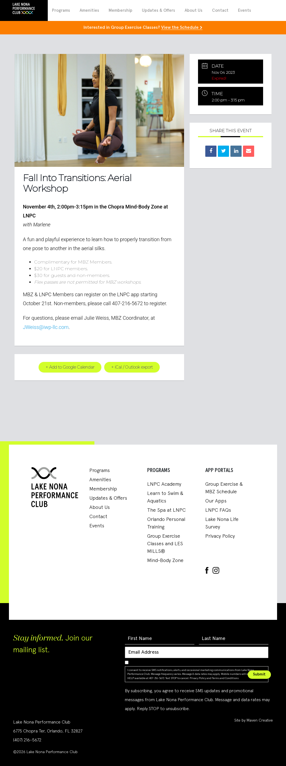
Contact (220, 10)
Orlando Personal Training (166, 523)
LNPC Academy (164, 484)
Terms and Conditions (225, 678)
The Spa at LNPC (166, 510)
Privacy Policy (220, 536)
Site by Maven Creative (253, 720)
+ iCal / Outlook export (132, 367)
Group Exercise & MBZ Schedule (224, 488)
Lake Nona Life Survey (222, 523)
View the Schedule (180, 27)
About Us (193, 10)
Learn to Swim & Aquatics (165, 497)
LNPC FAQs (218, 510)
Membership (120, 10)
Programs (61, 10)
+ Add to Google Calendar (69, 367)
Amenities (89, 10)
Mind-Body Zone (165, 560)
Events (244, 10)
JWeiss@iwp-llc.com (46, 327)
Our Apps (216, 501)
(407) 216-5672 (27, 740)
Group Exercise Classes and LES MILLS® (165, 544)
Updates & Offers (158, 10)
